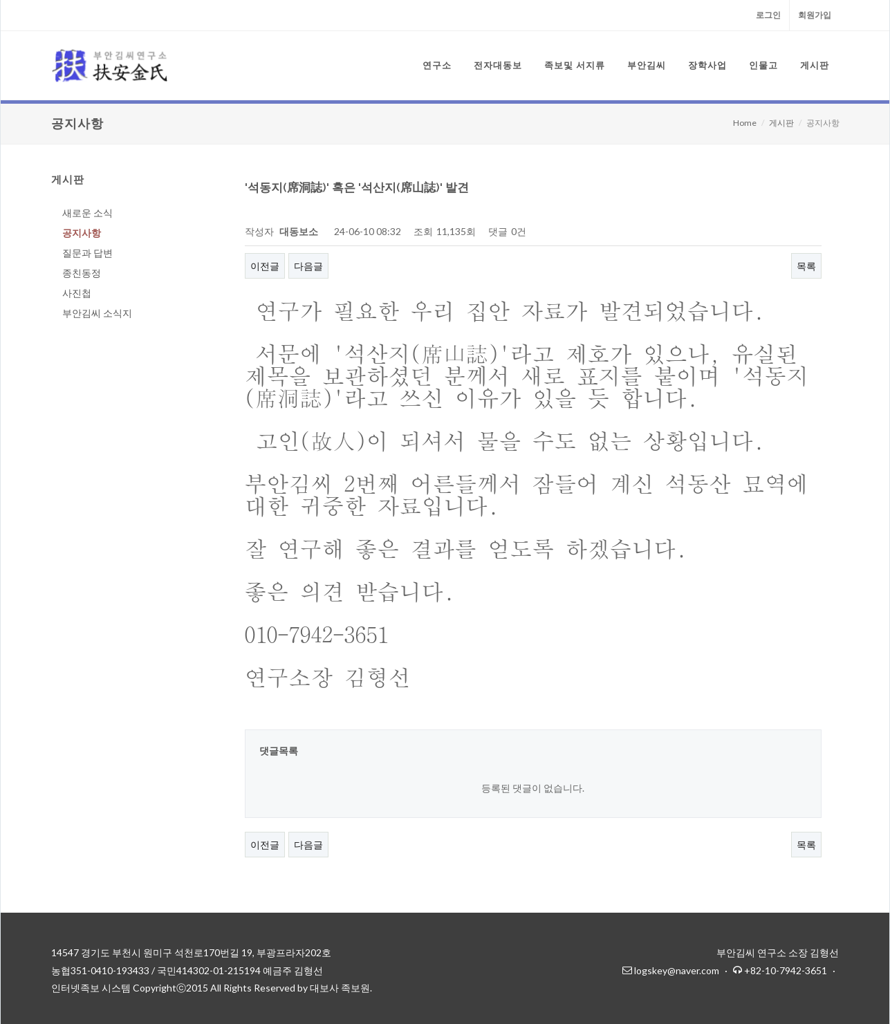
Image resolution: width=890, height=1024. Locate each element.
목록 (806, 266)
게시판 (781, 123)
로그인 (768, 15)
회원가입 (814, 15)
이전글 (264, 266)
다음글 (308, 266)
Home (745, 123)
